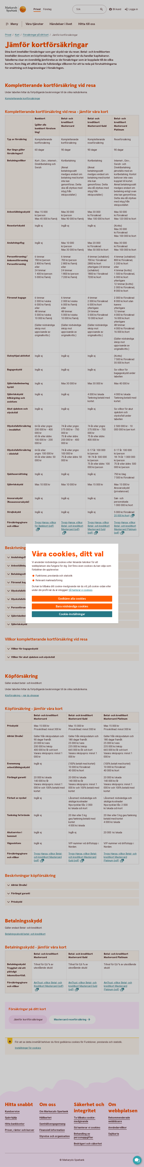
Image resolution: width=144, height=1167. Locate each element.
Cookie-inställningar (72, 614)
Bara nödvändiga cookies (72, 606)
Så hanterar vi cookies (80, 590)
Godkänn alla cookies (72, 599)
